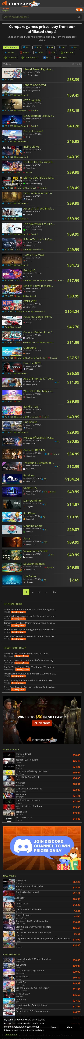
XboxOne (67, 52)
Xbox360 (10, 57)
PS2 (74, 47)
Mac (46, 57)
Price (76, 64)
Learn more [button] (11, 1034)
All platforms (10, 47)
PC (25, 47)
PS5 (37, 47)
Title (7, 64)
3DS (51, 52)
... (46, 591)
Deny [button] (53, 1027)
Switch (24, 52)
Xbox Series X (29, 57)
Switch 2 (61, 57)
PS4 (49, 47)
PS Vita (9, 52)
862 (54, 591)
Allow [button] (69, 1027)
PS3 (62, 47)
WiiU (39, 52)
